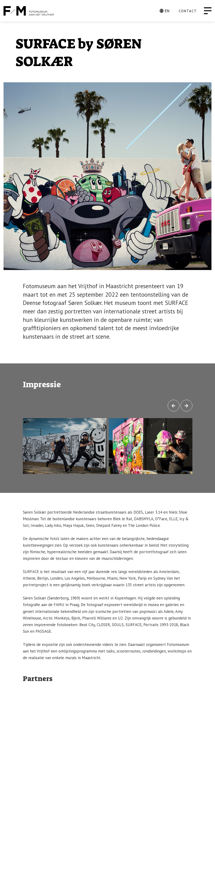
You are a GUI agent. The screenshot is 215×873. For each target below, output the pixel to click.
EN (165, 10)
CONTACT (188, 11)
